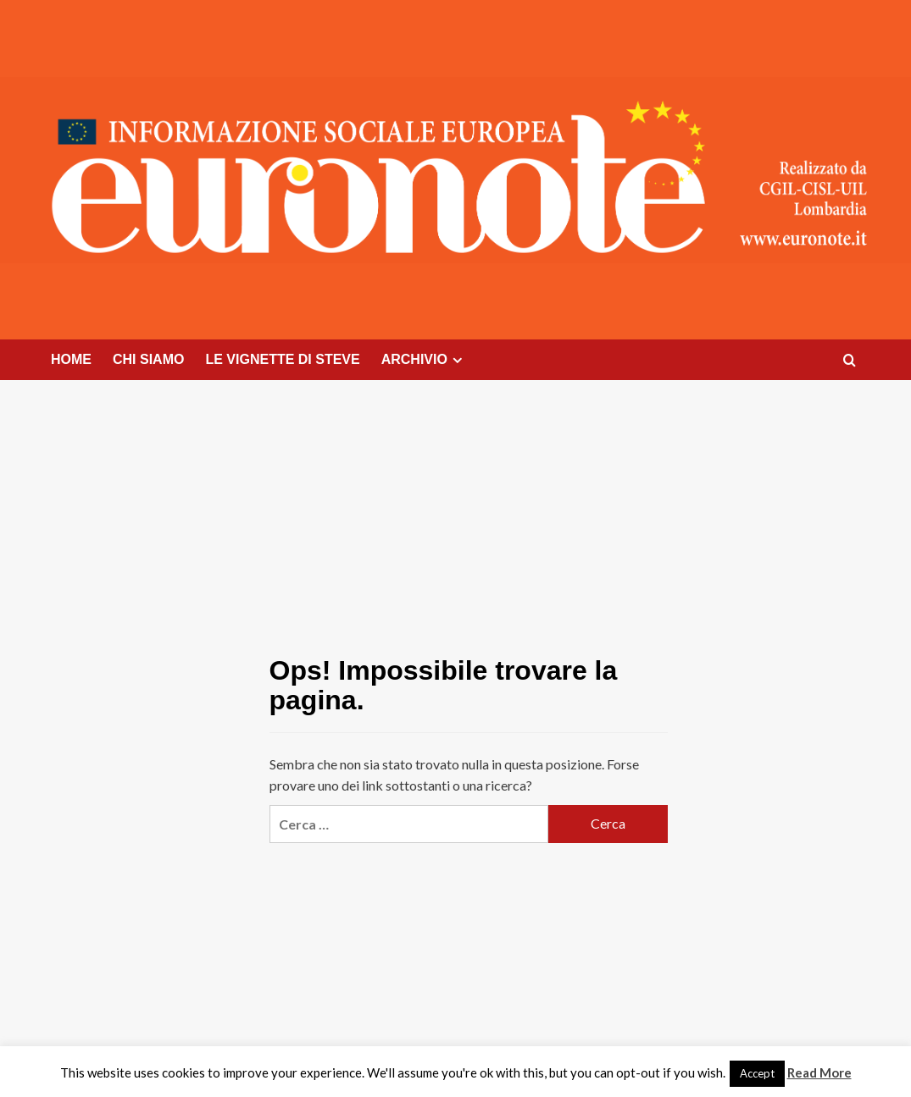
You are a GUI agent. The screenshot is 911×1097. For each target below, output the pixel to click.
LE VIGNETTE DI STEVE (282, 359)
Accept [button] (757, 1073)
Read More (819, 1072)
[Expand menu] (457, 360)
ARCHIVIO (424, 359)
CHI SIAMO (148, 359)
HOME (71, 359)
